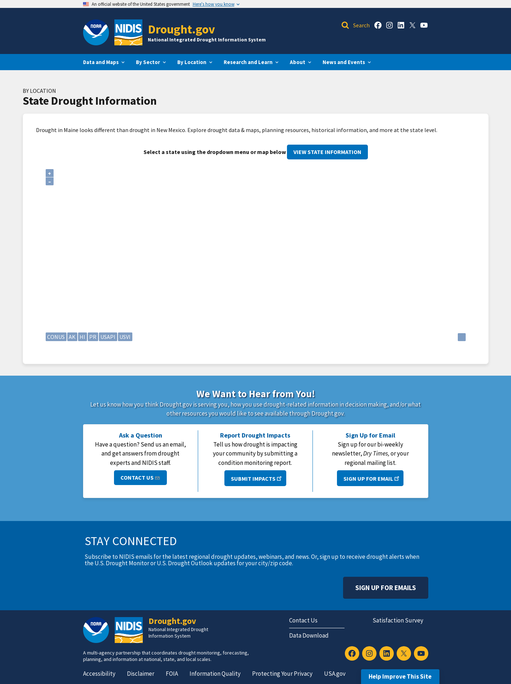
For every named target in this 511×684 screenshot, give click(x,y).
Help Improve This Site (400, 676)
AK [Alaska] (72, 336)
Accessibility (99, 674)
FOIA (172, 674)
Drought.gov (181, 29)
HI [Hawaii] (82, 336)
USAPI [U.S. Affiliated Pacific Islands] (107, 336)
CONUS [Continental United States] (56, 336)
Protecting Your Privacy (282, 674)
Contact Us (140, 477)
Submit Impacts (257, 478)
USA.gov (335, 674)
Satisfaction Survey (398, 620)
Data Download (309, 635)
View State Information (327, 151)
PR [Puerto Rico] (92, 336)
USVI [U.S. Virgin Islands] (125, 336)
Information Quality (215, 674)
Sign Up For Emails (385, 587)
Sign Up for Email (372, 478)
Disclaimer (140, 674)
